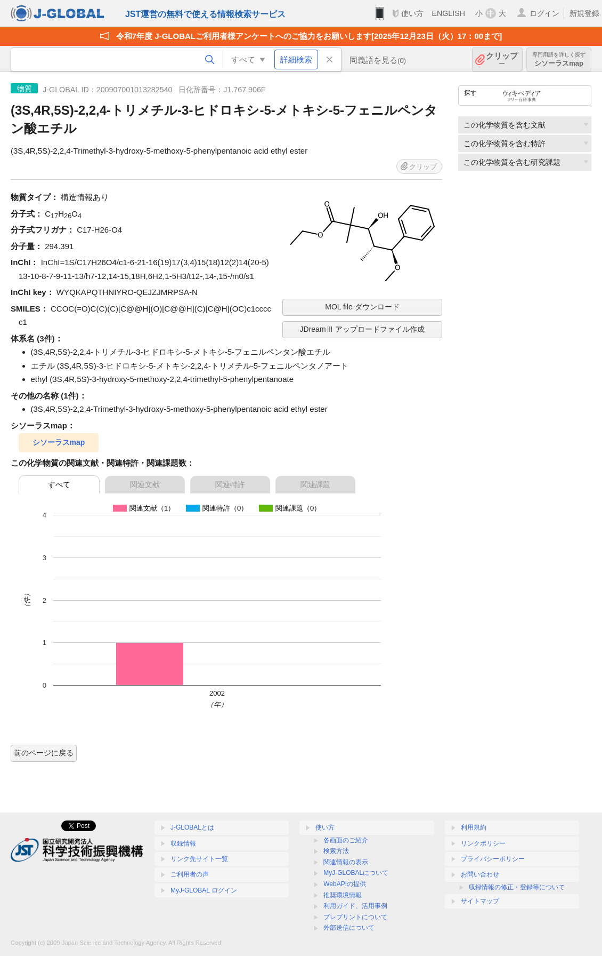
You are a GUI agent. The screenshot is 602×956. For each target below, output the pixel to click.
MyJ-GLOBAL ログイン (203, 890)
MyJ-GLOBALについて (355, 873)
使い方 (412, 13)
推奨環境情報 (342, 895)
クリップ (502, 59)
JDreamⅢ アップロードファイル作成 (362, 329)
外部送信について (349, 927)
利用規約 (473, 827)
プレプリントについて (355, 917)
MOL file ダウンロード (362, 306)
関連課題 (315, 484)
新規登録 (584, 13)
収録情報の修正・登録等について (517, 887)
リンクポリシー (483, 843)
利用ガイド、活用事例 (355, 906)
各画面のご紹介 (345, 840)
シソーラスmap (558, 59)
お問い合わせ (480, 874)
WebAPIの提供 (344, 884)
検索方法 (336, 851)
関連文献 (145, 484)
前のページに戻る (44, 752)
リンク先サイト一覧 (199, 859)
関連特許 (230, 484)
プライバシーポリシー (493, 859)
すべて (59, 484)
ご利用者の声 (189, 874)
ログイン (544, 13)
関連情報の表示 (345, 862)
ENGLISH (448, 13)
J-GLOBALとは (192, 827)
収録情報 (183, 843)
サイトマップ (480, 901)
